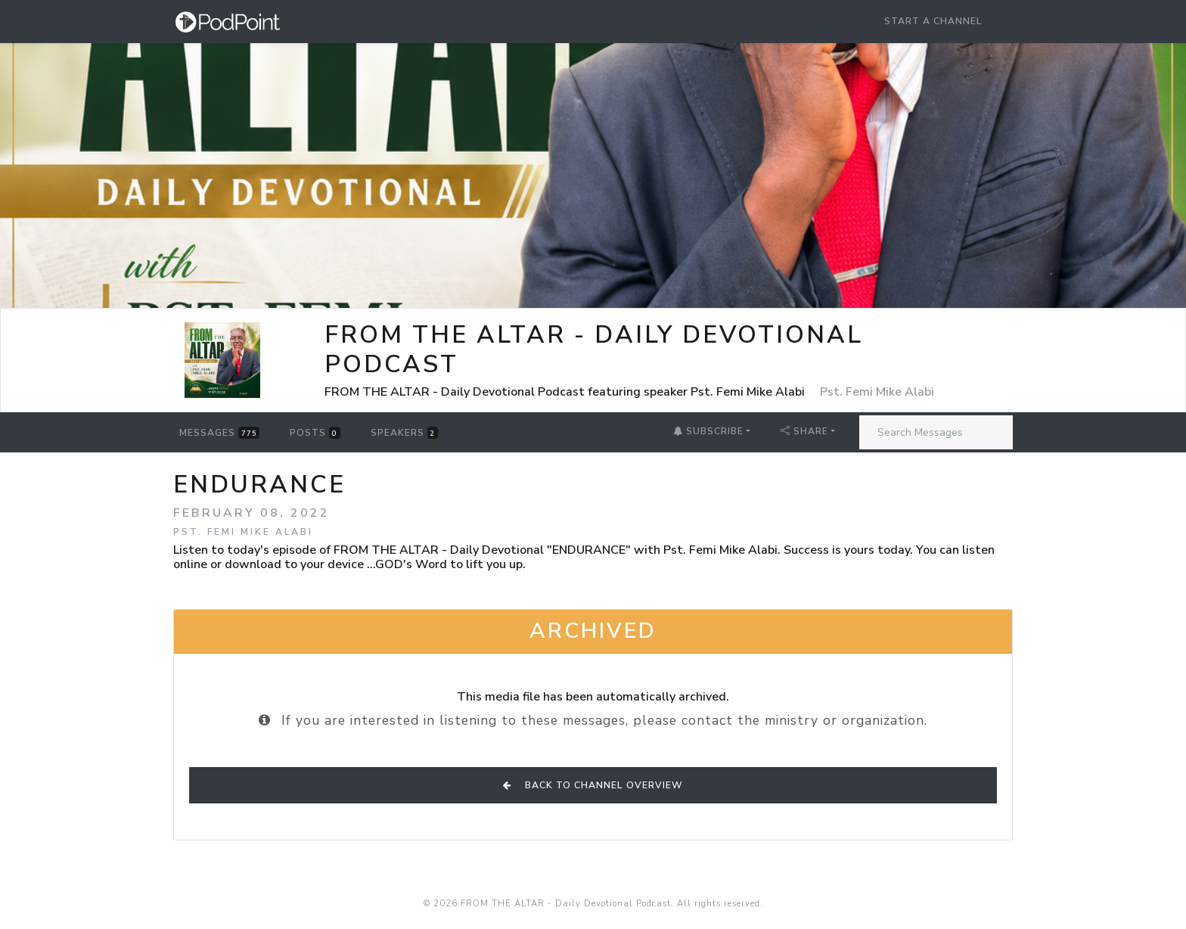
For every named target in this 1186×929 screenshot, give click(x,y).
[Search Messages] (936, 432)
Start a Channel (933, 21)
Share (804, 431)
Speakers (404, 433)
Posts (315, 433)
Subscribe (708, 431)
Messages (219, 433)
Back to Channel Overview (593, 785)
